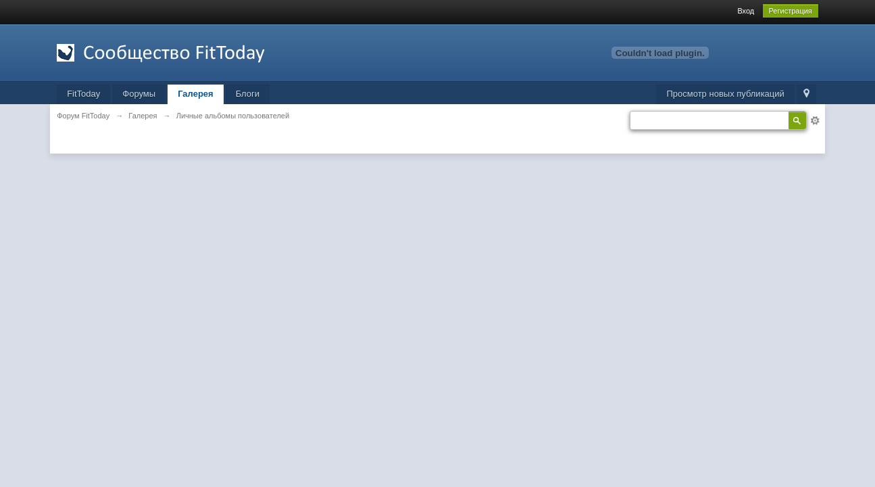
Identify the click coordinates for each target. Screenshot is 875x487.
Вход (745, 11)
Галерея (196, 94)
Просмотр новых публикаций (725, 94)
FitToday (83, 94)
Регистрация (790, 11)
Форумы (138, 94)
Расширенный (814, 120)
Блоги (247, 94)
